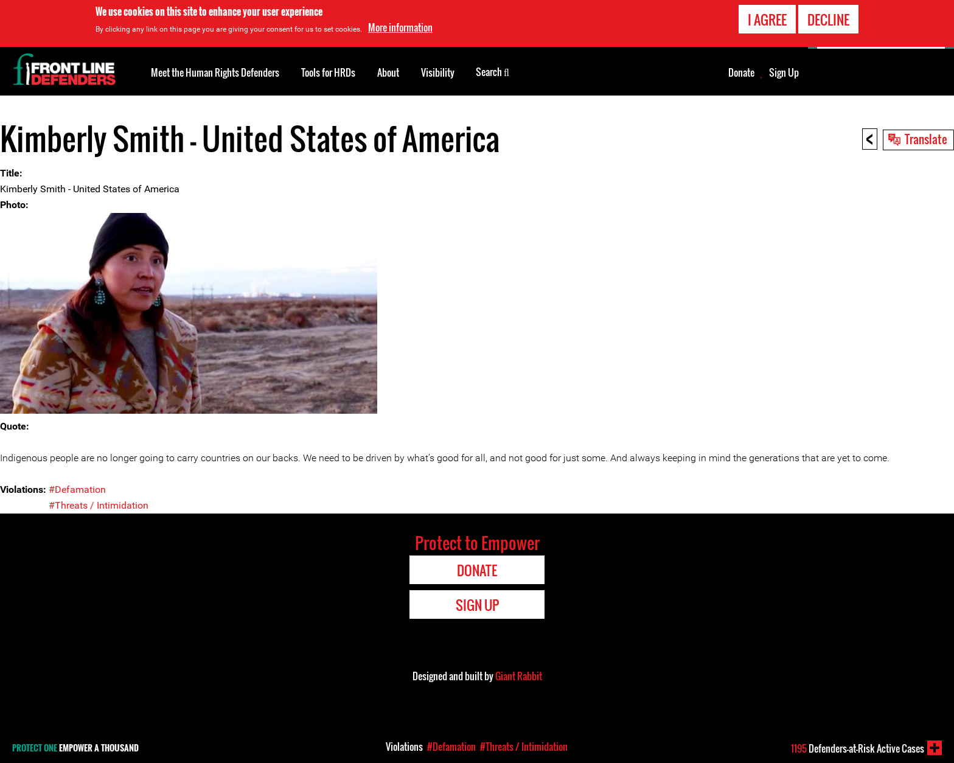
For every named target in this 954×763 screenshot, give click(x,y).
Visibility (437, 72)
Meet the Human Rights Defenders (215, 72)
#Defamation (77, 489)
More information (400, 27)
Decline (828, 19)
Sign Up (784, 72)
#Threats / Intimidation (98, 505)
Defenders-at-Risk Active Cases (857, 748)
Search (492, 71)
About (388, 72)
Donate (741, 72)
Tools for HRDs (328, 72)
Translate (926, 138)
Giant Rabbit (518, 676)
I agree (767, 19)
